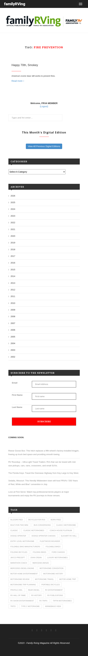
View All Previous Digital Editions (44, 146)
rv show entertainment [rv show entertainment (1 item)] (22, 601)
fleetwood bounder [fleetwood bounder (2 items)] (50, 541)
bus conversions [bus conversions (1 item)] (42, 525)
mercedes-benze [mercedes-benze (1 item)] (41, 563)
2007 (13, 323)
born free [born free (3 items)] (56, 520)
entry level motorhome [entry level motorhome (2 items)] (22, 541)
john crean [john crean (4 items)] (36, 557)
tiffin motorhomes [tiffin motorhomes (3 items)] (62, 601)
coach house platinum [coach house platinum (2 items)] (61, 530)
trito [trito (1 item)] (13, 606)
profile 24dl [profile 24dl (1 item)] (16, 590)
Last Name (17, 407)
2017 (13, 256)
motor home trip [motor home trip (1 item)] (67, 579)
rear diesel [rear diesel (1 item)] (34, 590)
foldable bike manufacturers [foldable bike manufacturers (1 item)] (25, 547)
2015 (13, 269)
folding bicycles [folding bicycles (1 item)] (18, 552)
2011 (13, 296)
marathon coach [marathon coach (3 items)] (18, 563)
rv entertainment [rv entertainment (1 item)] (54, 590)
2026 (13, 196)
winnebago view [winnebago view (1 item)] (53, 606)
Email (14, 383)
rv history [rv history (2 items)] (36, 595)
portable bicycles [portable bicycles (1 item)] (50, 585)
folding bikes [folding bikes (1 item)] (39, 552)
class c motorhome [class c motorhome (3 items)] (66, 525)
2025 (13, 202)
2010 (13, 303)
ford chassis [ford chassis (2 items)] (58, 552)
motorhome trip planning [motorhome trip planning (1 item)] (23, 585)
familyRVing (14, 4)
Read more (18, 81)
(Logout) (44, 106)
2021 (13, 229)
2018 (13, 249)
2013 (13, 283)
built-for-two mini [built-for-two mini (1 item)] (19, 525)
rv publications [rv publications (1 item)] (55, 595)
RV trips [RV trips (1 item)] (43, 601)
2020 (13, 236)
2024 (13, 209)
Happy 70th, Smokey (25, 65)
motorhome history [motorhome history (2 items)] (53, 574)
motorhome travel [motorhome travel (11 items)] (44, 579)
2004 (13, 343)
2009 (13, 310)
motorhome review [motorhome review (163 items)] (19, 579)
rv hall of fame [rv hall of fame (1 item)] (18, 595)
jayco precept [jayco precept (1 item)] (17, 557)
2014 (13, 276)
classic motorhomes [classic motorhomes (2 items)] (33, 530)
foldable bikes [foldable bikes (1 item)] (53, 547)
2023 (13, 216)
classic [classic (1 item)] (14, 530)
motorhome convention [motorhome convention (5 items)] (51, 568)
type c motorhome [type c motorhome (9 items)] (30, 606)
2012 (13, 289)
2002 (13, 357)
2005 (13, 337)
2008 (13, 316)
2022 (13, 222)
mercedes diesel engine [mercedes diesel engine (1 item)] (22, 568)
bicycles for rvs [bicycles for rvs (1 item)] (36, 520)
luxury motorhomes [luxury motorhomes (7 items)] (57, 557)
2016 (13, 263)
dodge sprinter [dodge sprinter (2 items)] (18, 536)
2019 (13, 242)
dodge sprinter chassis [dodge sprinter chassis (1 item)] (43, 536)
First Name (17, 395)
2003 (13, 350)
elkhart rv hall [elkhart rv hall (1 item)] (69, 536)
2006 (13, 330)
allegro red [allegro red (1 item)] (16, 520)
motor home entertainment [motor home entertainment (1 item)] (24, 574)
